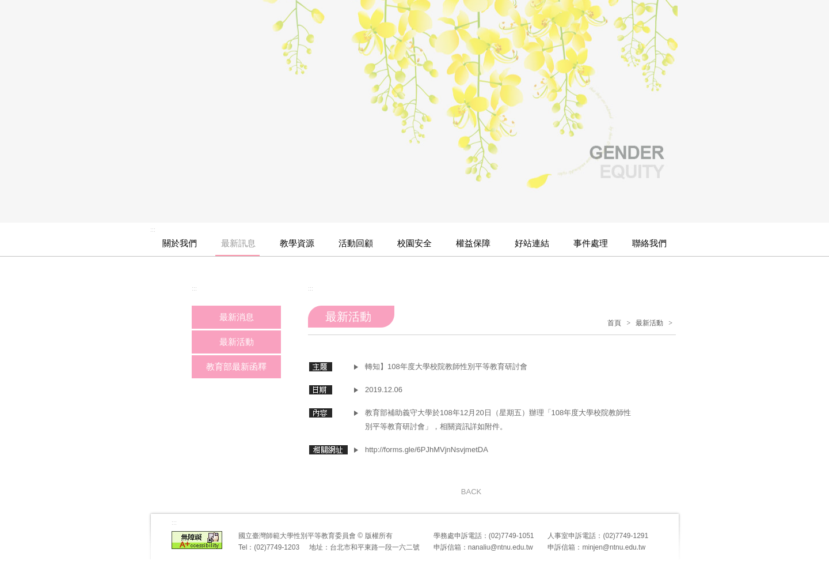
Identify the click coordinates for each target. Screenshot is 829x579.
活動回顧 (356, 243)
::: (152, 229)
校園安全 (414, 243)
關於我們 (179, 243)
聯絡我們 (649, 243)
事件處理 (590, 243)
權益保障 (473, 243)
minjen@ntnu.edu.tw (613, 547)
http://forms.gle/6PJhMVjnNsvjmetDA (426, 449)
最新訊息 (238, 243)
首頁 (614, 323)
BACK (471, 491)
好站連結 (532, 243)
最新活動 (649, 323)
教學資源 (297, 243)
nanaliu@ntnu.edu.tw (500, 547)
